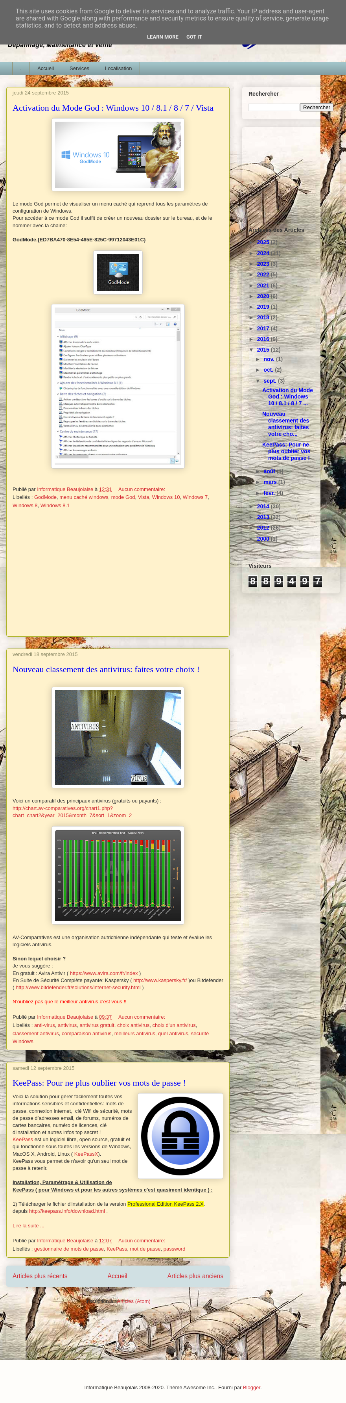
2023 (264, 264)
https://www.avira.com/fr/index (104, 973)
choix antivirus (133, 1025)
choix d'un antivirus (174, 1025)
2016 (264, 339)
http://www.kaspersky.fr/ (160, 980)
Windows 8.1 (55, 505)
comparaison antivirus (86, 1033)
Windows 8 (25, 505)
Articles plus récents (40, 1276)
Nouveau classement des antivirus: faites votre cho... (285, 424)
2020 (264, 296)
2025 (264, 242)
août (269, 471)
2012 (264, 528)
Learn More (163, 37)
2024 (264, 253)
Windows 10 (166, 497)
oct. (269, 370)
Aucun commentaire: (142, 489)
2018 (264, 317)
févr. (269, 493)
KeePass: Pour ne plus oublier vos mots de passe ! (99, 1083)
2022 (264, 274)
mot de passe (145, 1249)
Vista (143, 497)
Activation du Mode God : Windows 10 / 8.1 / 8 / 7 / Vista (113, 108)
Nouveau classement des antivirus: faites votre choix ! (106, 669)
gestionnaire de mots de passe (69, 1249)
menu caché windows (83, 497)
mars (270, 482)
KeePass (24, 1139)
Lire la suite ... (28, 1226)
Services (79, 68)
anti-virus (44, 1025)
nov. (269, 359)
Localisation (118, 68)
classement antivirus (36, 1033)
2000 (264, 539)
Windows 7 (195, 497)
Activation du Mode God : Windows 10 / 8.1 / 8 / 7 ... (287, 397)
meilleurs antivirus (134, 1033)
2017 (264, 328)
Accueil (45, 68)
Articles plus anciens (195, 1276)
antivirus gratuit (97, 1025)
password (175, 1249)
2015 (264, 350)
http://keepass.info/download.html (67, 1211)
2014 (264, 506)
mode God (123, 497)
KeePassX (86, 1154)
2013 (264, 517)
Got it (194, 37)
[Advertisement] (118, 575)
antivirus (67, 1025)
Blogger (251, 1387)
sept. (270, 381)
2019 (264, 307)
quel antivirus (173, 1033)
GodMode (45, 497)
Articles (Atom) (133, 1301)
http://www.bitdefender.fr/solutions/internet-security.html (78, 987)
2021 (264, 285)
